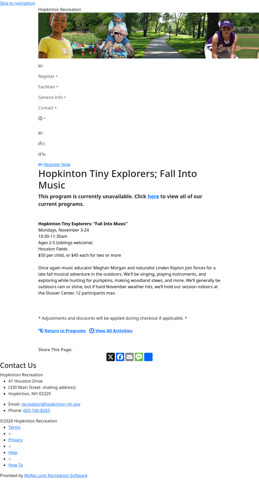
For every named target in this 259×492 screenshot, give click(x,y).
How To (15, 465)
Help (13, 452)
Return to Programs (62, 331)
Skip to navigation (17, 3)
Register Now (57, 164)
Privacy (15, 440)
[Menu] (42, 154)
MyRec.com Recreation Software (55, 475)
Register (46, 76)
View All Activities (111, 331)
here (153, 196)
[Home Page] (52, 66)
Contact (45, 108)
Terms (14, 427)
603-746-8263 (36, 410)
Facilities (46, 87)
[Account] (52, 118)
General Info (50, 97)
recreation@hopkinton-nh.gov (50, 404)
